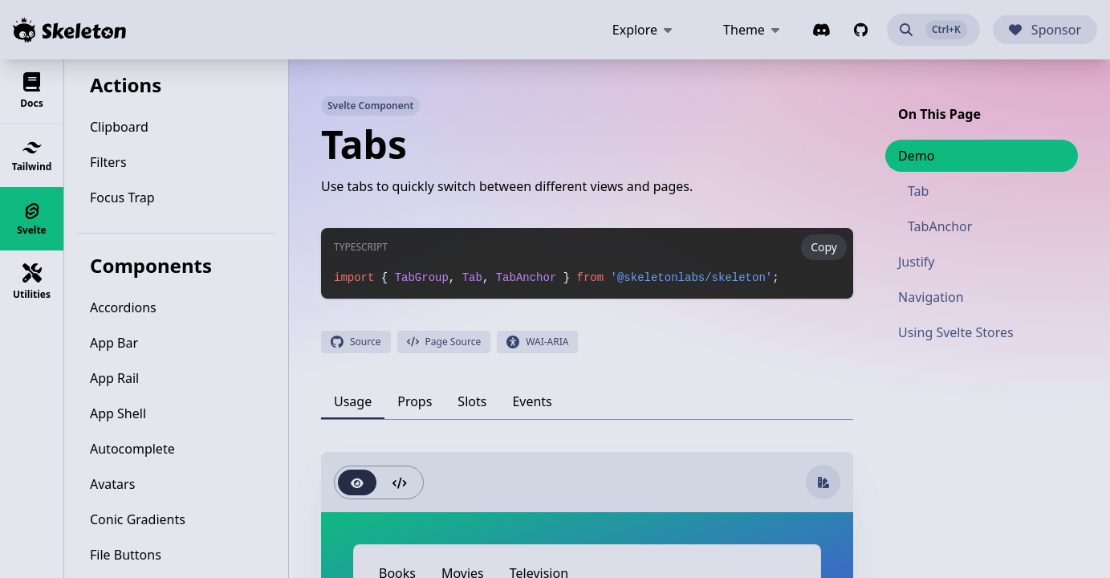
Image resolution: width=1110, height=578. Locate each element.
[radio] (357, 482)
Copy (824, 246)
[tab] (353, 401)
